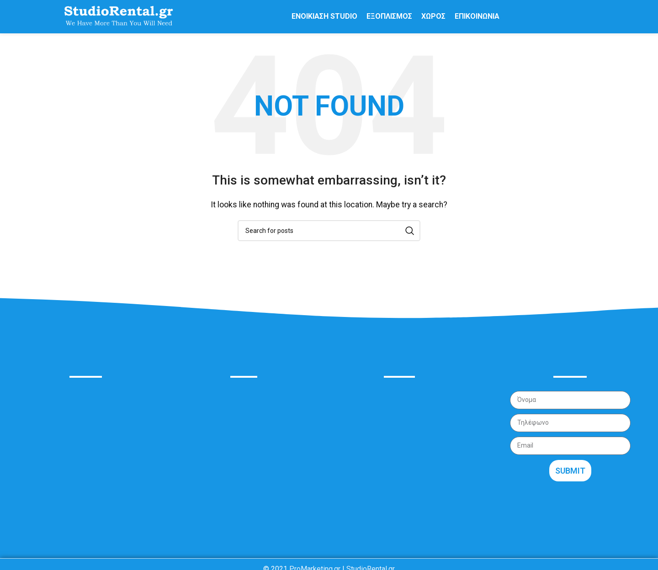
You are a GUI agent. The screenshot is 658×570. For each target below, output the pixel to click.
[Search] (329, 238)
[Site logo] (118, 20)
